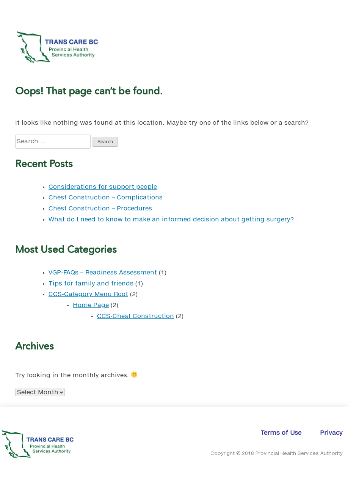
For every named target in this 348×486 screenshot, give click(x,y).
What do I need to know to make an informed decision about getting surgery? (171, 219)
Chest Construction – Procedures (100, 208)
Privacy (331, 433)
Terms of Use (280, 433)
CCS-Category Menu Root (88, 294)
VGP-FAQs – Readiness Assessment (103, 273)
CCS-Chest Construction (135, 316)
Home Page (91, 305)
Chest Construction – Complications (106, 197)
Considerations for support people (103, 187)
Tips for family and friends (91, 284)
